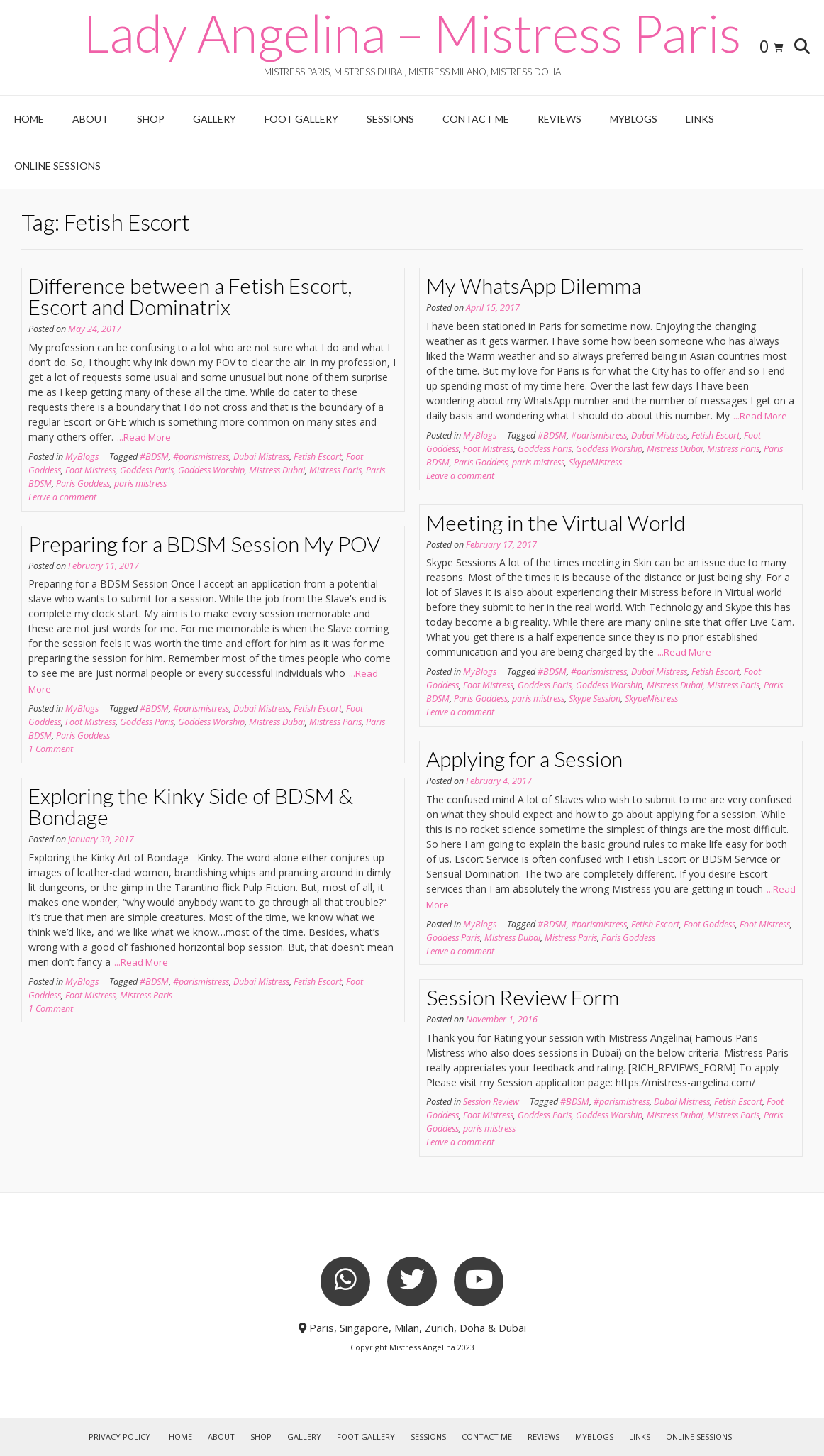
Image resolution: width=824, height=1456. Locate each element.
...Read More (144, 437)
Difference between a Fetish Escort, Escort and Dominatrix (190, 295)
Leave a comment (62, 497)
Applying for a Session (524, 758)
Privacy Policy (119, 1436)
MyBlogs (633, 119)
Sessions (390, 119)
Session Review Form (522, 997)
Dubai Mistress (261, 457)
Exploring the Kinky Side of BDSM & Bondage (190, 806)
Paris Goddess (83, 484)
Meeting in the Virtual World (556, 522)
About (90, 119)
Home (29, 119)
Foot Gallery (301, 119)
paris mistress (140, 484)
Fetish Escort (318, 457)
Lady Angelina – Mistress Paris (412, 32)
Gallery (214, 119)
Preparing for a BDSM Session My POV (204, 543)
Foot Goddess (709, 924)
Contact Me (475, 119)
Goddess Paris (147, 470)
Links (700, 119)
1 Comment (50, 749)
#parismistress (201, 457)
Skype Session (594, 699)
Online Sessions (57, 166)
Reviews (559, 119)
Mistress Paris (335, 470)
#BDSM (154, 457)
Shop (151, 119)
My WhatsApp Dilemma (533, 285)
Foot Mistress (90, 470)
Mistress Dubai (277, 470)
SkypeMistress (595, 462)
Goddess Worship (211, 470)
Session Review (491, 1102)
